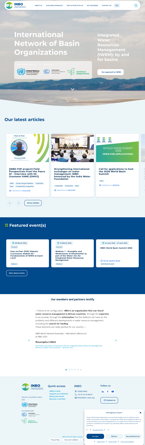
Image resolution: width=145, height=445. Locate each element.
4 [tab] (75, 370)
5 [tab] (78, 370)
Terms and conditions (71, 440)
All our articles (33, 203)
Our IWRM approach (54, 5)
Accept (95, 441)
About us (38, 5)
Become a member (57, 399)
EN (117, 5)
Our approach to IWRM (111, 72)
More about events (17, 273)
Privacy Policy (55, 440)
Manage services (98, 434)
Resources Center (56, 396)
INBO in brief (54, 391)
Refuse (114, 441)
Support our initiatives (58, 394)
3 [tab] (72, 370)
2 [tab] (69, 370)
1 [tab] (66, 370)
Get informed (92, 5)
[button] (140, 417)
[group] (27, 165)
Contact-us (106, 5)
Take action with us (75, 5)
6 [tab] (81, 370)
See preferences (133, 441)
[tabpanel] (72, 329)
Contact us (109, 400)
